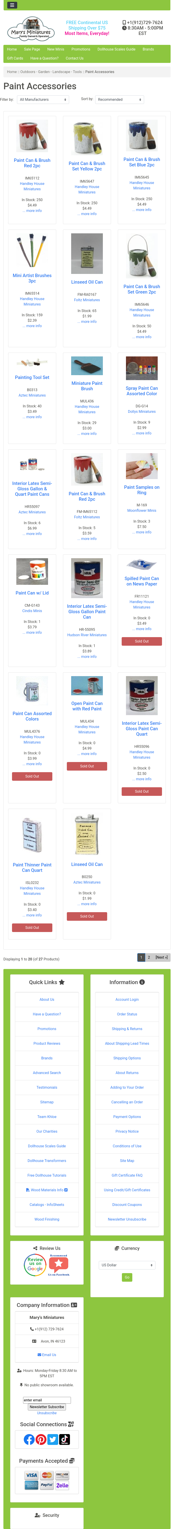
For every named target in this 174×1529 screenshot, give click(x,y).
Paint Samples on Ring (142, 489)
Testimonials (46, 1087)
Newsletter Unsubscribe (127, 1219)
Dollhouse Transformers (47, 1161)
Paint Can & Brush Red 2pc (32, 163)
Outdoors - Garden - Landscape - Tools (51, 72)
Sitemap (47, 1102)
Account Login (127, 999)
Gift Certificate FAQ (127, 1175)
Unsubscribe (47, 1413)
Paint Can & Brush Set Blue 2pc (141, 162)
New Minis (55, 49)
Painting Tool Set (32, 377)
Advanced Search (47, 1073)
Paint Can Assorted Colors (32, 716)
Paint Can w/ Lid (32, 593)
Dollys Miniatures (142, 411)
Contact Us (75, 58)
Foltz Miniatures (87, 300)
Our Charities (46, 1131)
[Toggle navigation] (12, 5)
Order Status (127, 1014)
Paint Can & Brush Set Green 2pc (141, 289)
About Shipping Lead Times (127, 1043)
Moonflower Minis (141, 510)
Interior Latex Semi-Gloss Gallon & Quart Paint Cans (32, 489)
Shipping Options (127, 1058)
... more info (32, 211)
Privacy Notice (127, 1131)
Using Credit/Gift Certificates (127, 1190)
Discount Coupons (127, 1205)
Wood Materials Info (47, 1190)
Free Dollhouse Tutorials (46, 1175)
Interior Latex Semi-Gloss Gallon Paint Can (87, 612)
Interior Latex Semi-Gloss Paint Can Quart (142, 729)
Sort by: (87, 99)
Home (12, 49)
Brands (148, 49)
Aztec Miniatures (32, 395)
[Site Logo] (31, 28)
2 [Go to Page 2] (149, 957)
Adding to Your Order (127, 1087)
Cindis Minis (32, 611)
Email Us (47, 1355)
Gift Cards (15, 58)
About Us (46, 999)
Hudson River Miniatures (87, 635)
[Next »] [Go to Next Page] (162, 957)
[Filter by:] (43, 99)
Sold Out (142, 641)
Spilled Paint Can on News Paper (142, 581)
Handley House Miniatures (32, 186)
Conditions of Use (127, 1146)
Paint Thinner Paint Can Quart (32, 867)
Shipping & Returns (127, 1029)
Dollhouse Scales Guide (116, 49)
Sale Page (32, 49)
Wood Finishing (46, 1219)
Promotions (81, 49)
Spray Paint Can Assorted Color (142, 391)
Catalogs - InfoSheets (47, 1205)
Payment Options (127, 1117)
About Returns (127, 1073)
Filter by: (7, 99)
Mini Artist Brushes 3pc (32, 278)
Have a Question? (44, 58)
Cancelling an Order (127, 1102)
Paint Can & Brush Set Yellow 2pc (87, 166)
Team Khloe (46, 1117)
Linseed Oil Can (87, 282)
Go (127, 1277)
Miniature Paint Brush (87, 386)
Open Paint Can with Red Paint (87, 706)
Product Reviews (47, 1043)
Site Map (127, 1161)
